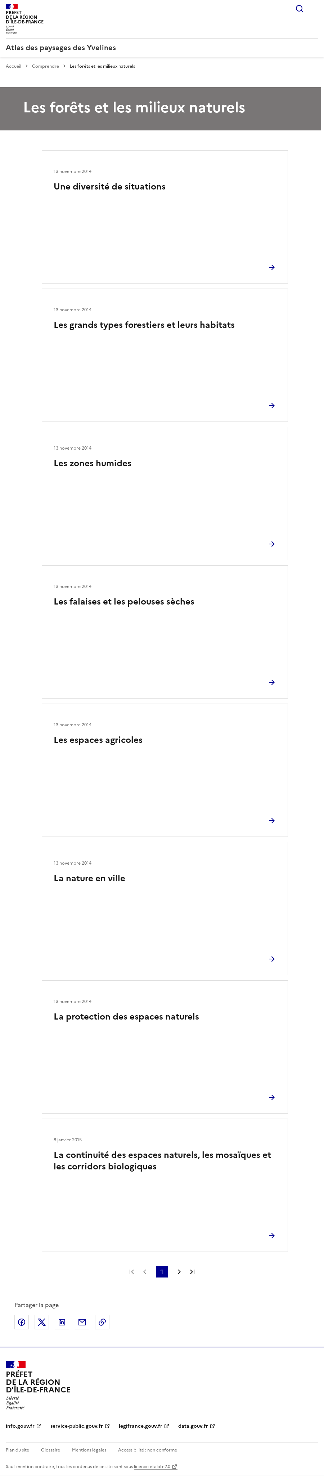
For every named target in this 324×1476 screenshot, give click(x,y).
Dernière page (192, 1271)
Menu (314, 8)
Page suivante (179, 1271)
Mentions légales (89, 1450)
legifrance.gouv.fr (140, 1426)
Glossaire (50, 1450)
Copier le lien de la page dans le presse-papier (102, 1322)
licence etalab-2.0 (152, 1466)
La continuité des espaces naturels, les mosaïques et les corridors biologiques (162, 1161)
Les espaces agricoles (98, 739)
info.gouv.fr (20, 1426)
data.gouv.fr (193, 1426)
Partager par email (82, 1322)
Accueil (13, 66)
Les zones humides (92, 463)
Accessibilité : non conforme (147, 1450)
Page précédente (144, 1271)
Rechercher (299, 8)
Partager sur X (42, 1322)
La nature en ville (89, 878)
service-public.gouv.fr (76, 1426)
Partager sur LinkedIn (62, 1322)
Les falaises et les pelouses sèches (124, 601)
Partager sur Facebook (21, 1322)
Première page (132, 1271)
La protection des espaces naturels (126, 1016)
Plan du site (17, 1450)
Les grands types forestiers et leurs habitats (144, 324)
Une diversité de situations (110, 186)
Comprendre (45, 66)
